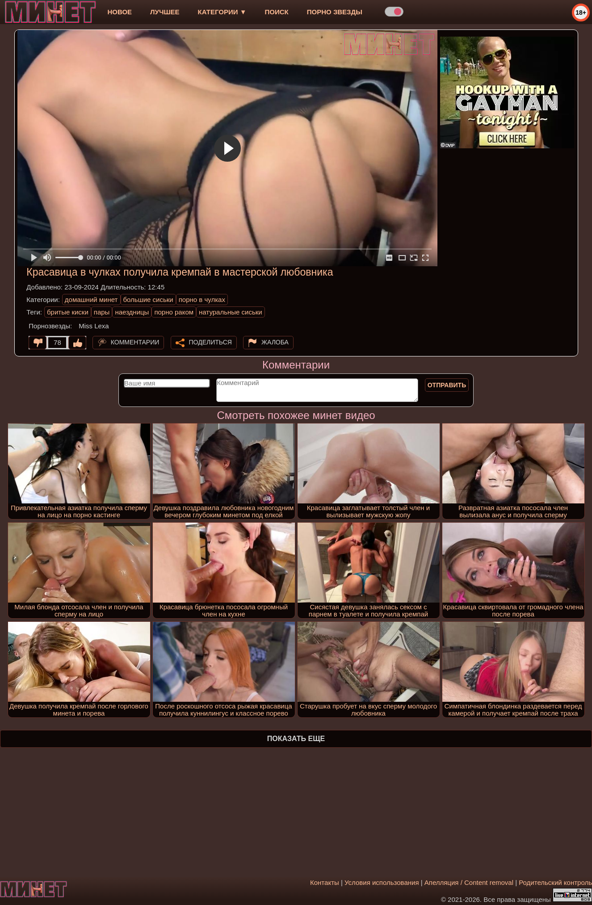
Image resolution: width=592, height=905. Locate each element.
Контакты (324, 882)
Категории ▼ (222, 12)
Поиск (277, 12)
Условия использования (381, 882)
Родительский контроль (555, 882)
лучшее (164, 12)
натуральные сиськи (230, 312)
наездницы (132, 312)
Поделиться (210, 342)
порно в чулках (202, 299)
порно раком (173, 312)
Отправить (447, 385)
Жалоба (275, 342)
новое (119, 12)
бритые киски (67, 312)
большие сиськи (148, 299)
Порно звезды (334, 12)
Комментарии (135, 342)
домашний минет (91, 299)
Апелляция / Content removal (468, 882)
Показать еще (296, 738)
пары (102, 312)
